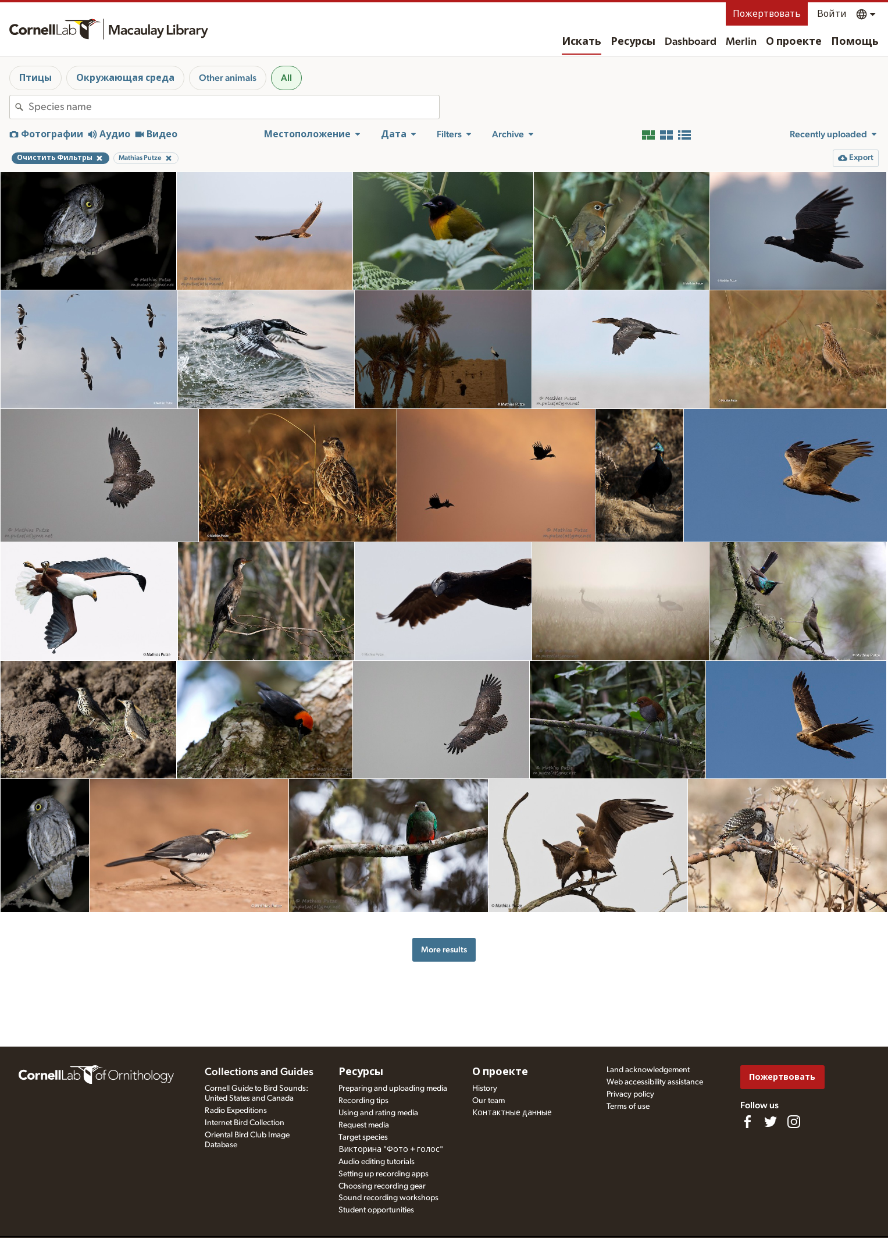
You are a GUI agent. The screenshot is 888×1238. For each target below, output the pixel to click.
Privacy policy (630, 1094)
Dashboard (690, 42)
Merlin (741, 42)
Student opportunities (376, 1210)
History (484, 1088)
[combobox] (233, 107)
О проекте (794, 42)
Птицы (35, 78)
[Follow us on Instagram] (794, 1122)
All (286, 78)
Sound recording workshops (388, 1198)
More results (444, 949)
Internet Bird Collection (244, 1123)
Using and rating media (378, 1113)
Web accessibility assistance (655, 1082)
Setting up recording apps (383, 1174)
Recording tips (363, 1101)
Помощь (855, 42)
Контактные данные (512, 1113)
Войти (832, 14)
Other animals (227, 78)
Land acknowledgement (648, 1070)
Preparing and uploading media (392, 1088)
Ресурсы (633, 42)
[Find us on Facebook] (747, 1122)
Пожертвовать (767, 14)
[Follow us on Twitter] (771, 1122)
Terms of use (628, 1106)
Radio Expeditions (236, 1111)
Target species (363, 1137)
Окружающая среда (125, 78)
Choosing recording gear (382, 1186)
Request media (363, 1125)
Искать (581, 42)
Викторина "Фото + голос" (390, 1149)
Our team (488, 1101)
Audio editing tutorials (376, 1162)
